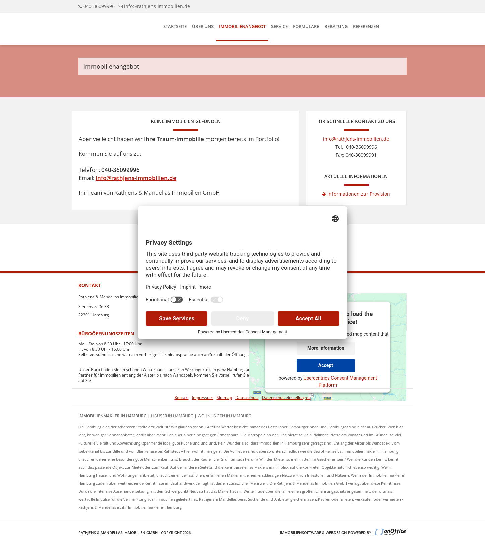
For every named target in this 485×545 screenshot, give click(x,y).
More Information (325, 348)
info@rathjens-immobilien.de (157, 6)
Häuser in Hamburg (172, 416)
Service (279, 26)
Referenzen (366, 26)
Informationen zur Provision (356, 194)
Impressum (202, 397)
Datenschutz (247, 397)
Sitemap (224, 397)
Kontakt (182, 397)
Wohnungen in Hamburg (224, 416)
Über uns (203, 26)
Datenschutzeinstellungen (286, 397)
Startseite (175, 26)
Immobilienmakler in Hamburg (112, 416)
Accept (325, 365)
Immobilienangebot (242, 26)
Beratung (336, 26)
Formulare (306, 26)
